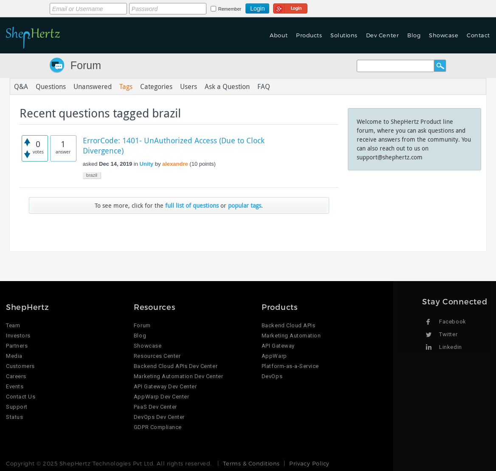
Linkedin (450, 347)
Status (14, 417)
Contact (478, 35)
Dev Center (382, 35)
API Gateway (278, 346)
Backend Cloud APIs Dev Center (175, 366)
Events (14, 386)
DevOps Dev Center (159, 417)
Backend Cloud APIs (288, 325)
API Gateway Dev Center (165, 386)
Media (14, 356)
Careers (16, 376)
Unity (147, 164)
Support (17, 407)
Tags (125, 86)
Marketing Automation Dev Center (178, 376)
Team (13, 325)
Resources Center (157, 356)
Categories (156, 86)
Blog (413, 35)
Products (309, 35)
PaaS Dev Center (155, 407)
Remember (229, 8)
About (278, 35)
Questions (51, 86)
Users (188, 86)
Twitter (448, 334)
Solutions (344, 35)
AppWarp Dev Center (161, 396)
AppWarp (274, 356)
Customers (20, 366)
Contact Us (20, 396)
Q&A (21, 86)
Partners (17, 346)
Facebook (452, 321)
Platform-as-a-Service (290, 366)
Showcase (443, 35)
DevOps (272, 376)
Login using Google (290, 7)
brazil (91, 175)
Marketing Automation (291, 335)
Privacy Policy (309, 463)
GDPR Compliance (158, 427)
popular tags (244, 205)
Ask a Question (227, 86)
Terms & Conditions (251, 463)
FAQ (263, 86)
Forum (85, 65)
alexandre (175, 164)
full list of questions (192, 205)
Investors (18, 335)
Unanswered (92, 86)
